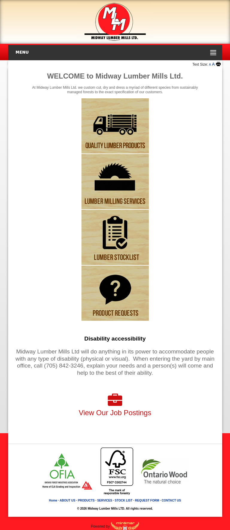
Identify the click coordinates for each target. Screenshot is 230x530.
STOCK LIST (123, 500)
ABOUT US (67, 500)
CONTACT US (171, 500)
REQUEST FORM (147, 500)
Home (53, 500)
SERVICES (104, 500)
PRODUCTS (86, 500)
